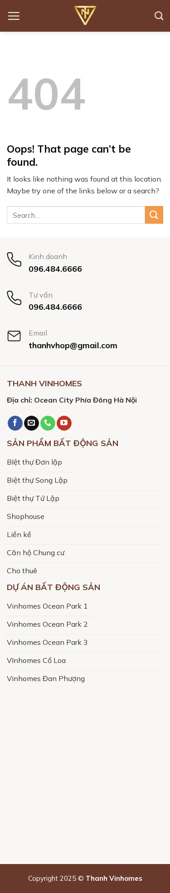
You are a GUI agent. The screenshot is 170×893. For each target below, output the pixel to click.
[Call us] (47, 423)
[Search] (159, 15)
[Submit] (154, 215)
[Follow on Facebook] (15, 423)
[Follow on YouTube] (64, 423)
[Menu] (13, 16)
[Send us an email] (31, 423)
